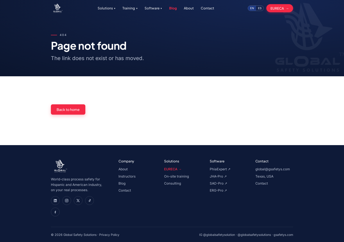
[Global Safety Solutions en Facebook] (55, 212)
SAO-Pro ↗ (218, 183)
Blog (173, 8)
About (189, 8)
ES (260, 8)
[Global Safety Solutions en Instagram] (66, 200)
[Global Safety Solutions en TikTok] (89, 200)
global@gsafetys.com (272, 169)
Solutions (106, 8)
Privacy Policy (109, 235)
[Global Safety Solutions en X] (78, 200)
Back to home (68, 109)
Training (129, 8)
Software (153, 8)
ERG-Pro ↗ (218, 190)
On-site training (176, 176)
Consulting (172, 183)
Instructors (127, 176)
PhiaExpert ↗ (220, 169)
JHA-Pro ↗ (218, 176)
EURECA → (173, 169)
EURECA (277, 8)
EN (252, 8)
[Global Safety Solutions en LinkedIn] (55, 200)
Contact (207, 8)
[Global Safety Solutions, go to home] (57, 8)
